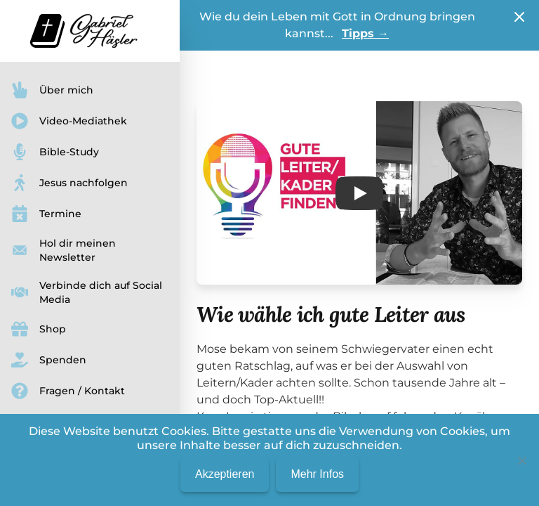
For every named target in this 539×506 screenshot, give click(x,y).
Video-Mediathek (69, 120)
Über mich (52, 90)
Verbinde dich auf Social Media (86, 292)
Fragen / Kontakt (68, 390)
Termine (46, 213)
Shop (38, 328)
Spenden (48, 359)
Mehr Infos (317, 474)
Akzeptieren (225, 474)
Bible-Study (55, 151)
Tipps (365, 33)
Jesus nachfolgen (69, 182)
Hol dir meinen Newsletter (63, 250)
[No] (521, 460)
